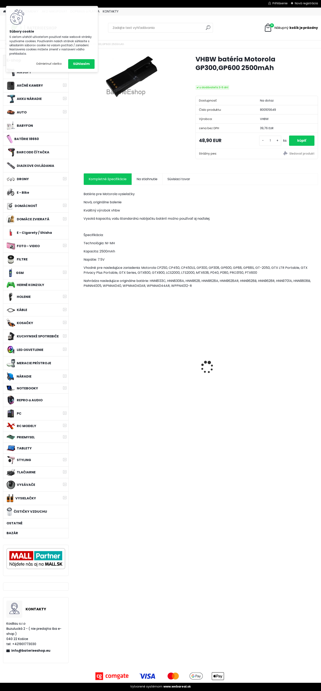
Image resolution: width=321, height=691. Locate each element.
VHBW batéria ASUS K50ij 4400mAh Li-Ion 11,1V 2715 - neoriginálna (226, 362)
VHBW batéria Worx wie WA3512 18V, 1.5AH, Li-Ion (289, 370)
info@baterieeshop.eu (30, 650)
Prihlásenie (280, 3)
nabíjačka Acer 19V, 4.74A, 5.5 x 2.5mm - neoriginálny (111, 370)
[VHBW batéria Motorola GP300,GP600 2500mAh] (133, 76)
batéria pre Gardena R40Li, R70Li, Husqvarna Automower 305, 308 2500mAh (169, 372)
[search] (208, 29)
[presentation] (85, 360)
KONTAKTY (111, 11)
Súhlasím (81, 63)
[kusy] (270, 140)
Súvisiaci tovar (178, 179)
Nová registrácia (306, 3)
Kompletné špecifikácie (108, 179)
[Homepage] (4, 12)
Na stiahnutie (147, 179)
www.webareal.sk (177, 686)
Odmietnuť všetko (49, 64)
